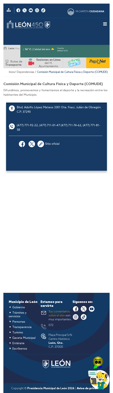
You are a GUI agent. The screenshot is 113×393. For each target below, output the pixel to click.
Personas (18, 322)
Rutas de (13, 63)
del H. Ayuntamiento (48, 63)
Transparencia (22, 327)
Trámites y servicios (18, 314)
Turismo (17, 332)
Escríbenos (19, 348)
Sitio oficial (52, 144)
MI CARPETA (90, 11)
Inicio (12, 72)
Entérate (18, 343)
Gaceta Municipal (24, 338)
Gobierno (18, 307)
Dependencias (25, 72)
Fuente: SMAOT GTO (62, 49)
